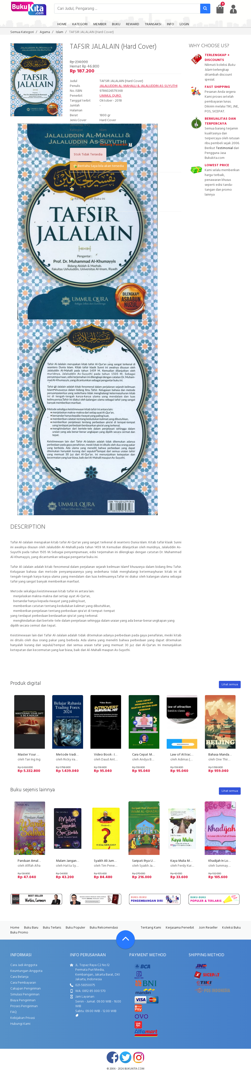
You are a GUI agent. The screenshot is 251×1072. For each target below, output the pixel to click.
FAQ (13, 1012)
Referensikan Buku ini (87, 199)
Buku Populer (75, 928)
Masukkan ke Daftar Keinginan (94, 179)
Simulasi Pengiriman (24, 994)
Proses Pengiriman (24, 1006)
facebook (112, 1057)
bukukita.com (134, 1069)
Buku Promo (19, 932)
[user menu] (233, 9)
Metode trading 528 (71, 754)
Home (14, 928)
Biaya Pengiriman (23, 1000)
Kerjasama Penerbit (180, 928)
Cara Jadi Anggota (23, 965)
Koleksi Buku (231, 928)
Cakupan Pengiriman (25, 988)
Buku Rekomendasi (104, 928)
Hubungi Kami (20, 1024)
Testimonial (224, 148)
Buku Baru (31, 928)
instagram (138, 1057)
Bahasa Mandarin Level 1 (225, 754)
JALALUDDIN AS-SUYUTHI (158, 86)
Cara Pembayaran (23, 983)
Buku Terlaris (52, 928)
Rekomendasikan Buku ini (90, 189)
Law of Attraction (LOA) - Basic (193, 754)
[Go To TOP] (125, 939)
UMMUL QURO (111, 96)
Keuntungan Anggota (26, 971)
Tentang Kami (151, 928)
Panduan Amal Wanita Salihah (39, 861)
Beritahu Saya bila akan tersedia (98, 166)
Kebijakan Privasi (22, 1018)
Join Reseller (208, 928)
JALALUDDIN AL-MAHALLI (118, 86)
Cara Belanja (19, 977)
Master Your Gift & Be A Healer (40, 754)
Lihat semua (230, 684)
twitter (125, 1057)
